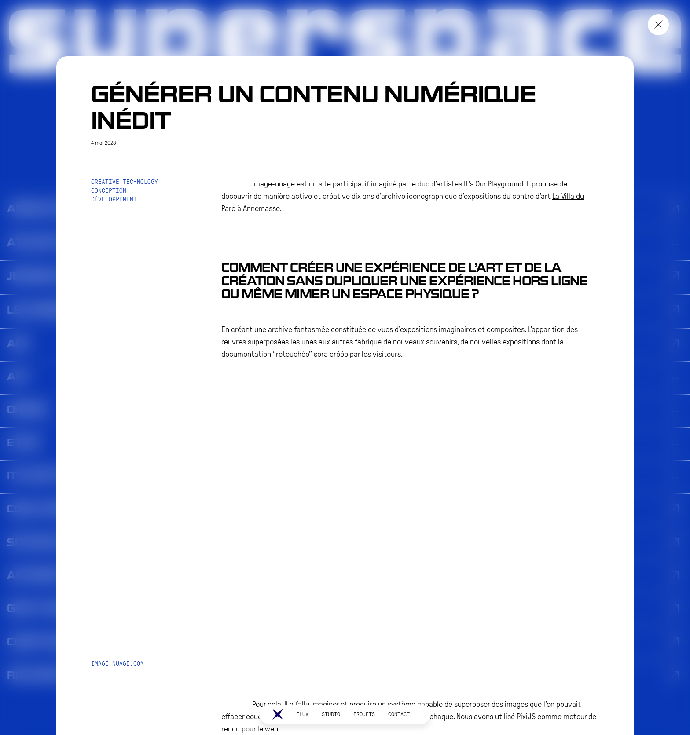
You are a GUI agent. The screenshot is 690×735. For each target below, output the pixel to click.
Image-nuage (273, 183)
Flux (302, 714)
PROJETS (364, 714)
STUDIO (331, 714)
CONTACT (399, 714)
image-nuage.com (117, 663)
